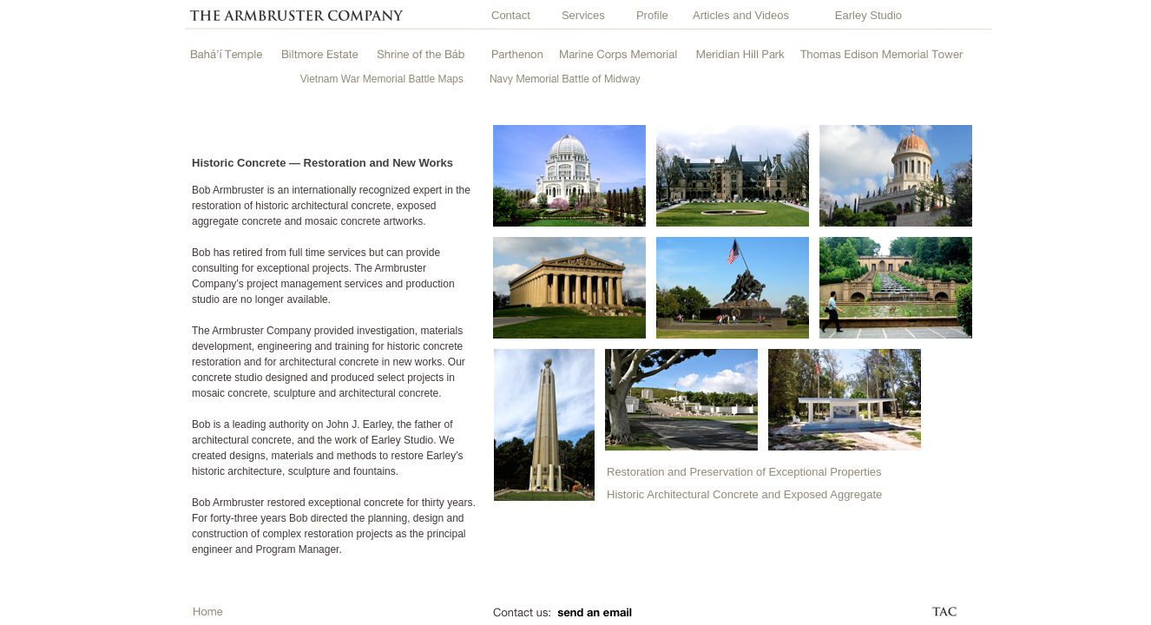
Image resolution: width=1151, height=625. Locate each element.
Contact (510, 15)
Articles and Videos (741, 15)
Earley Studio (868, 15)
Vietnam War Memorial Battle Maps (382, 79)
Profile (652, 15)
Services (583, 15)
